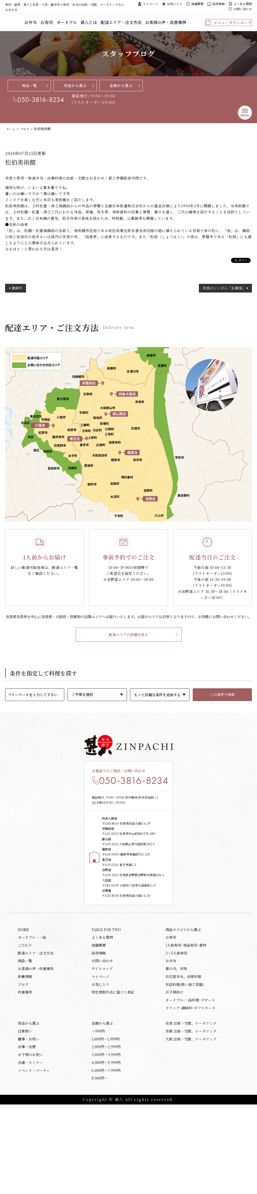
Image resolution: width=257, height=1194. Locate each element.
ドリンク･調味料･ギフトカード (190, 1089)
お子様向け (174, 1072)
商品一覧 (29, 90)
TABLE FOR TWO (106, 1002)
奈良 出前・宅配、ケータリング (190, 1106)
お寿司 (74, 25)
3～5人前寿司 (176, 1028)
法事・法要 (27, 1132)
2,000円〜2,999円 (106, 1132)
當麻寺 (16, 309)
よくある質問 (243, 4)
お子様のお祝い (30, 1141)
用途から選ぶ (75, 90)
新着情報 (25, 1054)
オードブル (92, 25)
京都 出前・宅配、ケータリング (190, 1114)
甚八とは (112, 25)
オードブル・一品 (32, 1011)
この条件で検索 (222, 723)
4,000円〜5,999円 (106, 1149)
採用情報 (218, 4)
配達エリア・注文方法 (141, 25)
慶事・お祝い (28, 1123)
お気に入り (174, 4)
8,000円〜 (100, 1167)
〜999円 (98, 1114)
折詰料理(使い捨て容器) (184, 1063)
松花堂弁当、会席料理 (183, 1054)
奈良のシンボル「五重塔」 (224, 309)
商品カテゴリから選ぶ (183, 1002)
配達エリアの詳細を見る (128, 663)
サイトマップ (102, 1046)
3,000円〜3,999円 (106, 1141)
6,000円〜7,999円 (106, 1158)
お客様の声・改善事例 (180, 25)
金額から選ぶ (121, 90)
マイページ (150, 4)
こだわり (25, 1019)
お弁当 (60, 25)
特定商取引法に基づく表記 (113, 1072)
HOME (23, 1002)
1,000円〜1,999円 (106, 1123)
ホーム (11, 133)
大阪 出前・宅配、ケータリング (190, 1123)
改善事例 (25, 1072)
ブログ (26, 133)
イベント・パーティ (34, 1158)
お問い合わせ (243, 9)
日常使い (25, 1114)
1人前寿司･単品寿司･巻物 (185, 1019)
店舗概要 (197, 4)
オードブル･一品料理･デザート (190, 1081)
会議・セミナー (30, 1149)
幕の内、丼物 (176, 1046)
